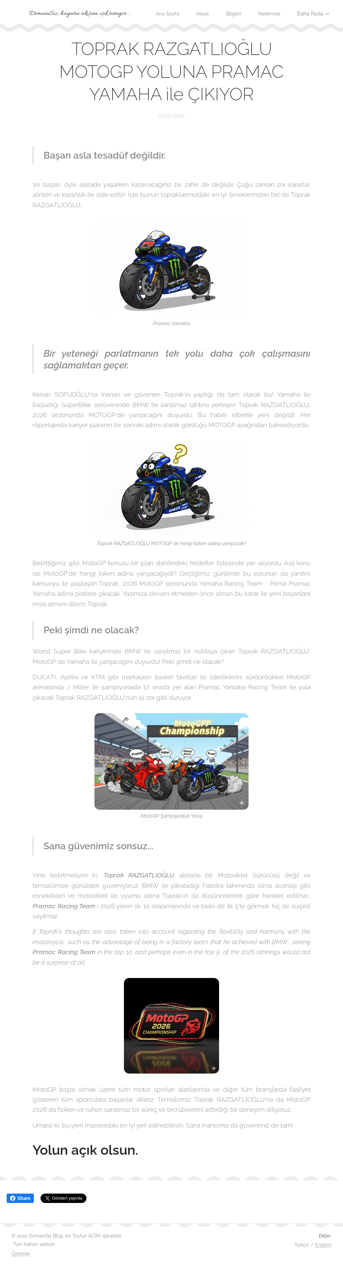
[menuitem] (207, 13)
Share (20, 1198)
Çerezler (21, 1253)
